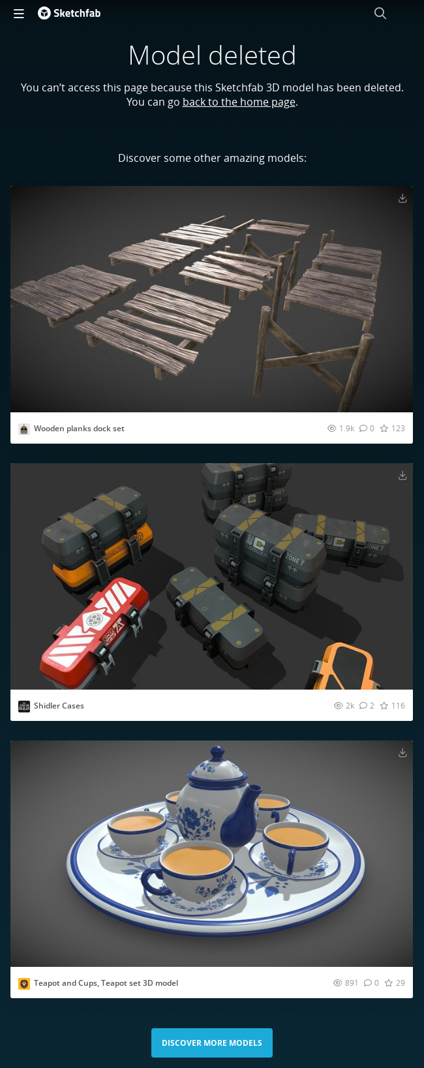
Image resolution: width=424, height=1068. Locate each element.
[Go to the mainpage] (69, 13)
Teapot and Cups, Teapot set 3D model (106, 982)
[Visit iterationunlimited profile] (24, 706)
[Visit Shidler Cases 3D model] (211, 576)
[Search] (380, 13)
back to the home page (239, 102)
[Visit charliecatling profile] (24, 429)
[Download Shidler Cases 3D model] (402, 475)
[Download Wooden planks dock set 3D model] (402, 197)
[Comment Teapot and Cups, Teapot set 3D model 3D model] (371, 982)
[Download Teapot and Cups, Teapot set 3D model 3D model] (402, 752)
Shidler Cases (59, 705)
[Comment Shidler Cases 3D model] (366, 705)
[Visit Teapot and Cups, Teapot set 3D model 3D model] (211, 853)
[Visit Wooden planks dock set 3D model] (211, 299)
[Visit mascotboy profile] (24, 984)
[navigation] (19, 13)
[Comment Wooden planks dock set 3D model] (366, 428)
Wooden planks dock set (79, 428)
